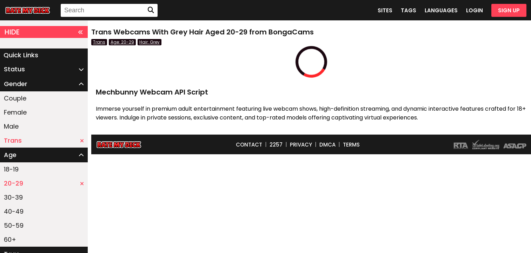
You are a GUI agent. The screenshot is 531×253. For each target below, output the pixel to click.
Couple (15, 98)
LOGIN (474, 10)
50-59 (14, 225)
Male (11, 126)
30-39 (13, 197)
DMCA (327, 144)
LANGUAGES (441, 10)
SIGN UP (509, 10)
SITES (385, 10)
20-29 (44, 183)
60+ (10, 239)
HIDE (44, 32)
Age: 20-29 (122, 42)
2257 (276, 144)
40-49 (14, 211)
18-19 (11, 169)
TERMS (351, 144)
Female (15, 112)
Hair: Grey (149, 42)
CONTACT (249, 144)
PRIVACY (301, 144)
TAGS (408, 10)
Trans (44, 140)
